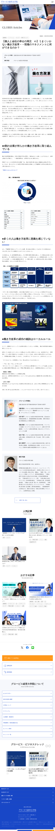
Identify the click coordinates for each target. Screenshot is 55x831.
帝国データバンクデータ (9, 170)
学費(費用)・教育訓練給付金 (27, 722)
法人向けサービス (5, 792)
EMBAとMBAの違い (6, 824)
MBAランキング (51, 822)
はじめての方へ (27, 693)
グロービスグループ (5, 802)
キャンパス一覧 (27, 734)
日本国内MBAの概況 (17, 822)
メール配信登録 (21, 818)
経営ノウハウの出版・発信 (7, 795)
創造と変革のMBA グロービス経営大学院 (8, 6)
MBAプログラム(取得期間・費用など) (30, 822)
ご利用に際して (33, 814)
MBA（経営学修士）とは (6, 822)
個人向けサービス (5, 788)
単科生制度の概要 (27, 699)
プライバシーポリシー (23, 814)
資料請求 (27, 666)
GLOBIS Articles (18, 6)
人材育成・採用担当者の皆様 (31, 818)
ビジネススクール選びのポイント (28, 824)
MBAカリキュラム (42, 822)
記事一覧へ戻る (21, 500)
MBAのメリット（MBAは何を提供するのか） (45, 824)
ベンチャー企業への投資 (6, 799)
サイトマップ (20, 816)
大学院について (27, 705)
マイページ (28, 816)
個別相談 (27, 672)
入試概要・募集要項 (27, 717)
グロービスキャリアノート (8, 826)
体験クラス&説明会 (27, 658)
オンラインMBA (27, 728)
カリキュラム (27, 711)
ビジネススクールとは (15, 824)
